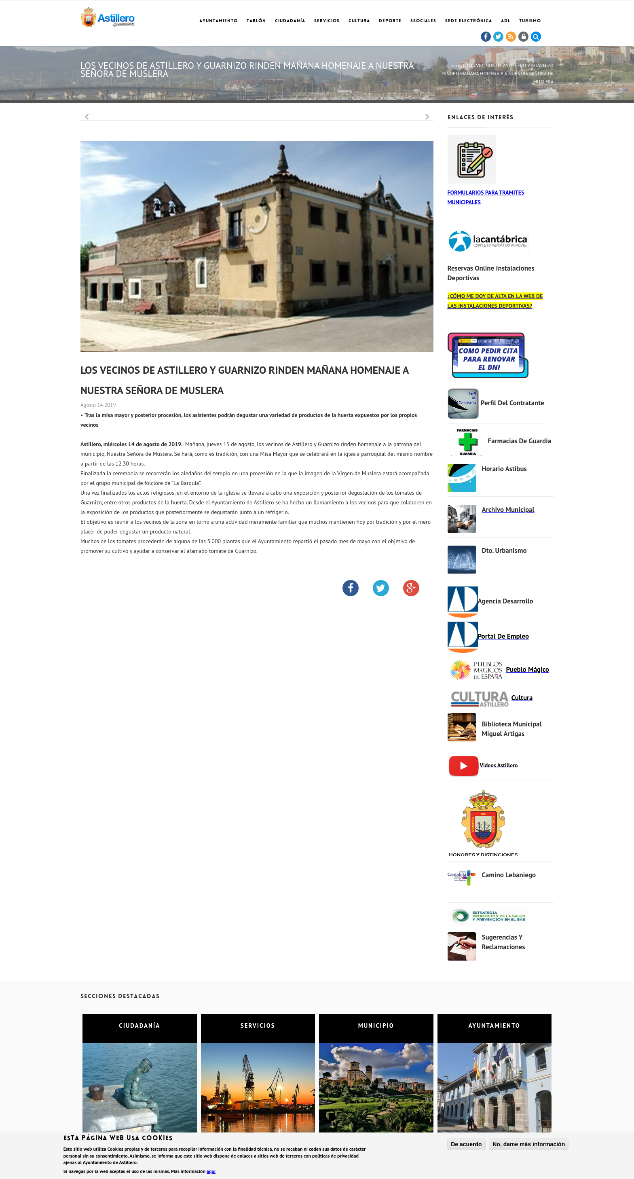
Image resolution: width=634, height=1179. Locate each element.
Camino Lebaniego (509, 874)
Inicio (456, 65)
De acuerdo (466, 1145)
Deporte (390, 21)
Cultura (359, 21)
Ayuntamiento (218, 21)
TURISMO (530, 21)
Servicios (327, 21)
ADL (505, 21)
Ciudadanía (290, 21)
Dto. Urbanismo (504, 550)
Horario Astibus (504, 468)
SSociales (423, 21)
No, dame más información (528, 1145)
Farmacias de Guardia (520, 440)
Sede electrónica (468, 21)
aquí (211, 1172)
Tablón (256, 21)
